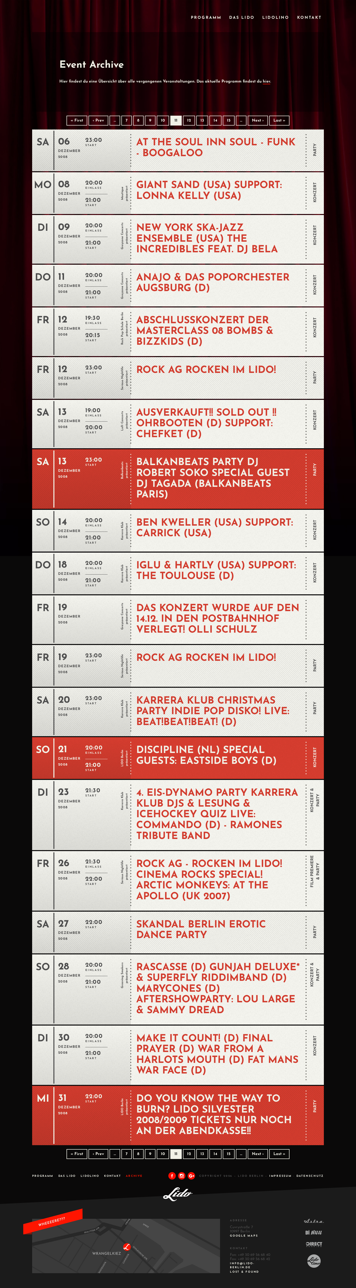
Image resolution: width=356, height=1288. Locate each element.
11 (176, 121)
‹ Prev (98, 121)
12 (189, 121)
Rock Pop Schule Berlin (122, 328)
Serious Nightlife (122, 378)
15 (228, 121)
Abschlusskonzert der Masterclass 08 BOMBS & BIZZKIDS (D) (204, 331)
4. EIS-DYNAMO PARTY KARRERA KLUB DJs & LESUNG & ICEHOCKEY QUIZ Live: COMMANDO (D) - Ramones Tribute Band (217, 814)
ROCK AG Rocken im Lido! (206, 370)
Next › (258, 121)
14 (215, 121)
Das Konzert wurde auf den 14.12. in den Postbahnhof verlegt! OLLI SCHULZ (217, 619)
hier (266, 82)
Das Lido (242, 18)
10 (163, 121)
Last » (279, 121)
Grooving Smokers (122, 975)
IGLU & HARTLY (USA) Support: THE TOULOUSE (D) (216, 571)
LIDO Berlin (122, 758)
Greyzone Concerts (122, 236)
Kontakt (309, 18)
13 (202, 121)
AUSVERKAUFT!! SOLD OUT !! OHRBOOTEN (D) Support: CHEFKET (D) (206, 424)
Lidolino (275, 18)
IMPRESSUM (280, 1176)
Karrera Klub (122, 531)
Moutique (122, 193)
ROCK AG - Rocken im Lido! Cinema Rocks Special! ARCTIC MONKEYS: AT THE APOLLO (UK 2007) (209, 880)
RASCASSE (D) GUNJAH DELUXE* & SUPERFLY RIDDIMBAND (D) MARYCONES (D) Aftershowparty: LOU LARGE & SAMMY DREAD (218, 989)
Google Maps (244, 1236)
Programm (206, 18)
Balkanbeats (122, 470)
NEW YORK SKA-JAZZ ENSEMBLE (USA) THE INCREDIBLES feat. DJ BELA (207, 239)
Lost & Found (244, 1272)
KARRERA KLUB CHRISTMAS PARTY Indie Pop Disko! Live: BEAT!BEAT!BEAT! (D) (212, 712)
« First (77, 121)
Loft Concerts (122, 420)
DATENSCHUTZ (310, 1176)
